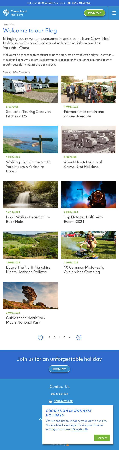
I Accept (102, 438)
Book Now (94, 12)
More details (80, 429)
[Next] (78, 337)
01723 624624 (45, 3)
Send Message (79, 3)
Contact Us (60, 386)
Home (5, 24)
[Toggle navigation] (113, 13)
